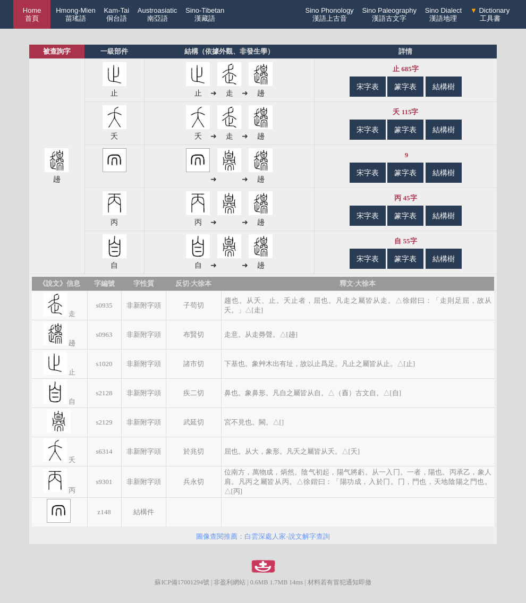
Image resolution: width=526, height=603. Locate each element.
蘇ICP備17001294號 (182, 582)
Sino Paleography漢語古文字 (389, 14)
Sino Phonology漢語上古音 (330, 14)
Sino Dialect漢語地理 (443, 14)
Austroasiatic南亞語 (157, 14)
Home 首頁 (32, 14)
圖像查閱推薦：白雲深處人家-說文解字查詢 (262, 536)
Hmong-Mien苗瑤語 (75, 14)
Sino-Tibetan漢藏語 (204, 14)
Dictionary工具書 (490, 14)
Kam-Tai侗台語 (116, 14)
